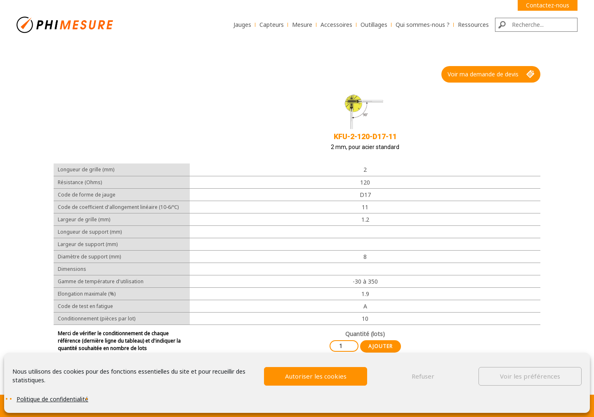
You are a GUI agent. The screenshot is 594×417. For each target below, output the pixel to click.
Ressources (473, 24)
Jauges (242, 24)
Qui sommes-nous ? (423, 24)
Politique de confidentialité (52, 399)
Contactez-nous (547, 5)
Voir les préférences (530, 376)
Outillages (374, 24)
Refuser (423, 376)
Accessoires (336, 24)
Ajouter (380, 346)
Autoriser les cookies (315, 376)
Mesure (302, 24)
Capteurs (271, 24)
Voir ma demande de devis (491, 74)
